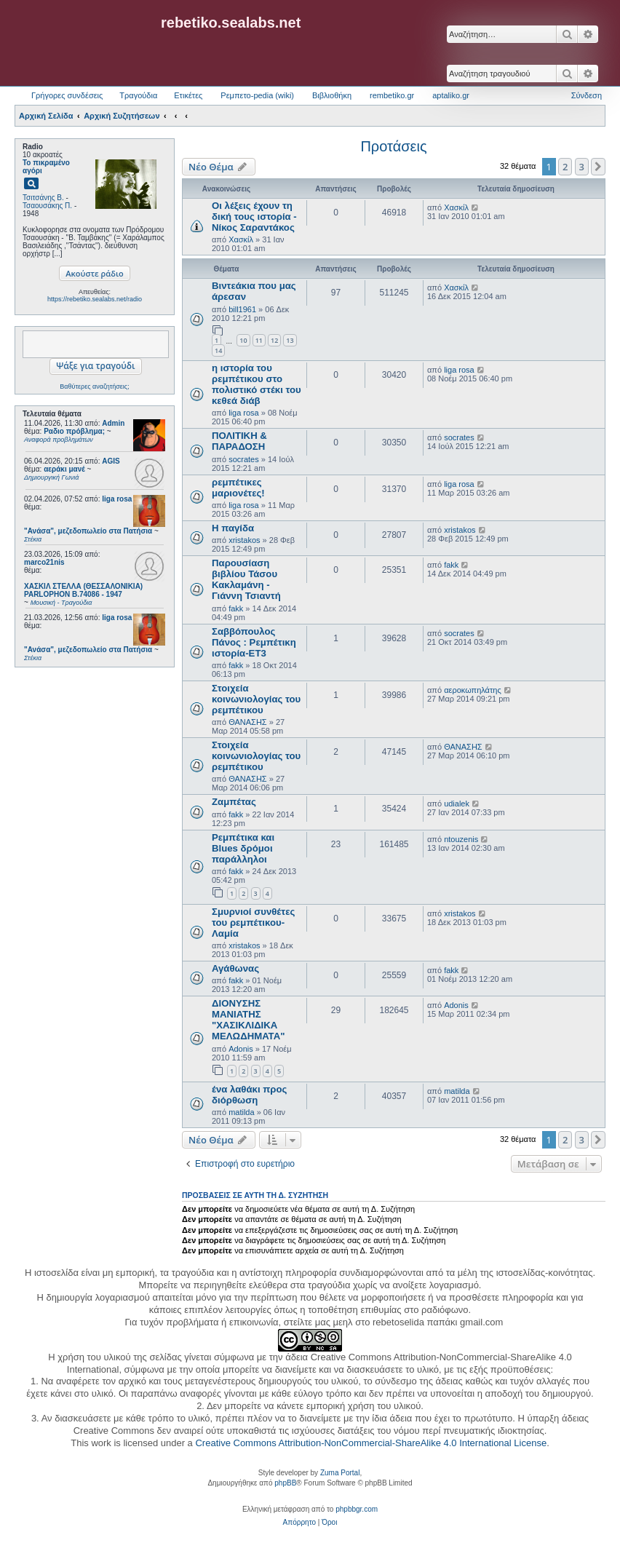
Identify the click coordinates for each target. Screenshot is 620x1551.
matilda (241, 1112)
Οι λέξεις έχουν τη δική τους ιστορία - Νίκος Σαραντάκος (254, 216)
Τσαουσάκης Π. (47, 206)
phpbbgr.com (356, 1509)
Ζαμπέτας (234, 801)
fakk (235, 608)
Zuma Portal (339, 1473)
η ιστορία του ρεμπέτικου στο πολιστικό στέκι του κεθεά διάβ (256, 384)
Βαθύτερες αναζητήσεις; (94, 386)
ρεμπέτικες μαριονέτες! (238, 488)
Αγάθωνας (235, 968)
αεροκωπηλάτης (472, 690)
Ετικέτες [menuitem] (188, 95)
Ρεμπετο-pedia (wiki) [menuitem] (257, 95)
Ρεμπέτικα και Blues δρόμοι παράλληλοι (243, 848)
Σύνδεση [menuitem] (586, 95)
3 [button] (581, 166)
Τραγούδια (138, 95)
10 (243, 340)
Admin (113, 423)
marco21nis (44, 562)
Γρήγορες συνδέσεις (67, 95)
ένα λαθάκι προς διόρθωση (249, 1095)
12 (274, 340)
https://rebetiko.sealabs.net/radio (94, 299)
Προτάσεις (393, 146)
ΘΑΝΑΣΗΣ (247, 722)
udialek (456, 803)
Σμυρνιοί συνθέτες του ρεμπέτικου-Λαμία (253, 922)
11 (259, 340)
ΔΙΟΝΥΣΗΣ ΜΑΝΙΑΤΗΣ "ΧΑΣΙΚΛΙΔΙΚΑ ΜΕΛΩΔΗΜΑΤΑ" (248, 1020)
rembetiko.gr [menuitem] (392, 95)
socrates (243, 459)
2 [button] (565, 166)
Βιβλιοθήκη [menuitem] (331, 95)
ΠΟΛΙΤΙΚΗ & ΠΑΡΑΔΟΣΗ (239, 441)
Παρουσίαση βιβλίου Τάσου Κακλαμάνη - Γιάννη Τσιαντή (246, 579)
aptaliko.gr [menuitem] (450, 95)
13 (289, 340)
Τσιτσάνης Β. (43, 198)
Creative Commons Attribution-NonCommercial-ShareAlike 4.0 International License (371, 1442)
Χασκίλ (240, 239)
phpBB (285, 1483)
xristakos (244, 540)
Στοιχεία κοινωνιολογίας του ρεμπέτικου (256, 699)
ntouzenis (461, 839)
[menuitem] (299, 1522)
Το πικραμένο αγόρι (46, 167)
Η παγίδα (233, 528)
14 (218, 350)
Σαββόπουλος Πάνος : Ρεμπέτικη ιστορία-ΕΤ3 (254, 642)
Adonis (240, 1048)
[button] (598, 166)
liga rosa (117, 499)
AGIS (110, 461)
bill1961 (242, 309)
